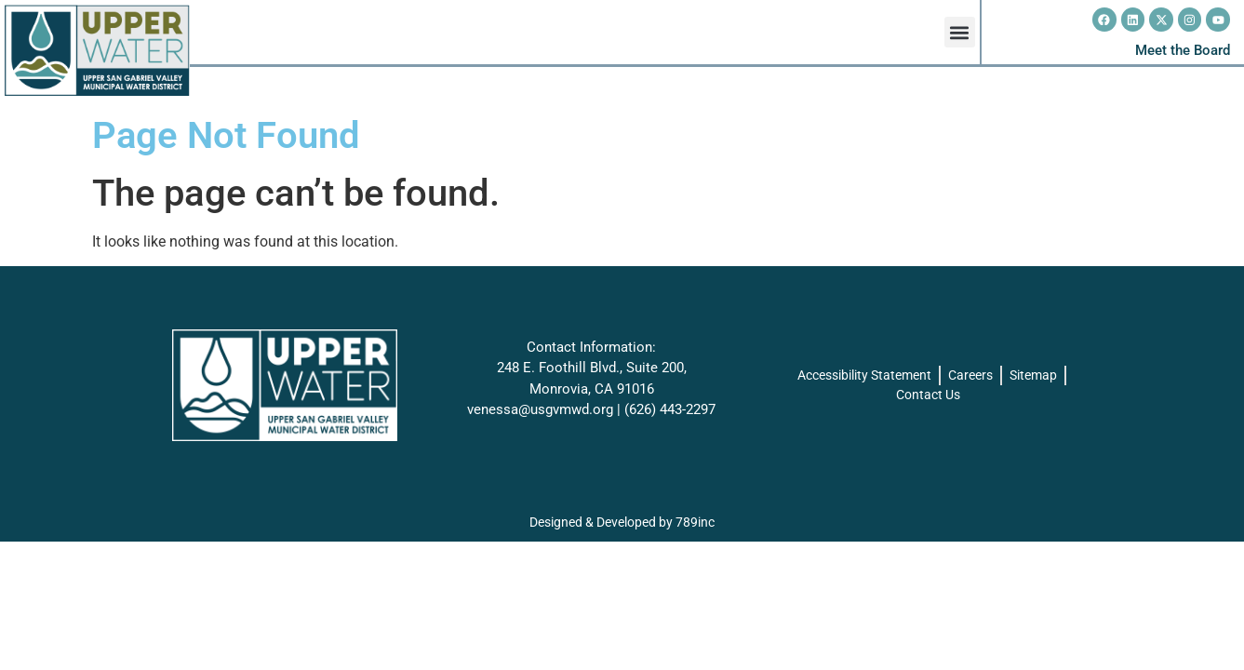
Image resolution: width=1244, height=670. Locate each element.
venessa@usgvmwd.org (540, 409)
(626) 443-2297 (670, 409)
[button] (959, 32)
